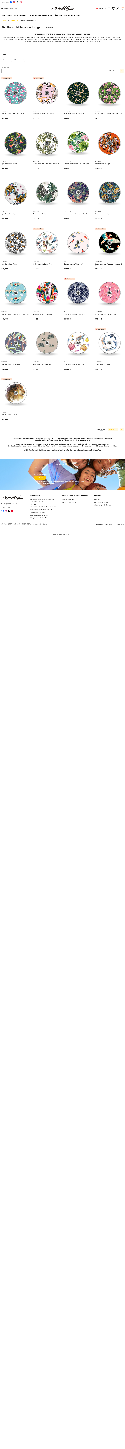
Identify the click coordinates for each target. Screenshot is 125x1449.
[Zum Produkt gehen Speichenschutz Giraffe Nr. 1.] (15, 343)
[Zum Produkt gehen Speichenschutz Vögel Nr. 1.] (78, 243)
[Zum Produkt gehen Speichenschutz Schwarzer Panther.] (78, 193)
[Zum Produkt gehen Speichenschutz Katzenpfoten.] (47, 93)
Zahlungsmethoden (68, 499)
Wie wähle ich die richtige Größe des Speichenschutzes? (42, 500)
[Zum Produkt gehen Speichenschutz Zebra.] (47, 193)
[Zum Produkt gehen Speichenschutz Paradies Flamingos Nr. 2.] (109, 93)
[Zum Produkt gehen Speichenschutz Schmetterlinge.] (78, 93)
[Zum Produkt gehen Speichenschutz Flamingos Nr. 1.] (109, 293)
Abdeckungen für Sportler (102, 505)
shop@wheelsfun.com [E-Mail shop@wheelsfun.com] (10, 8)
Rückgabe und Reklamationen (39, 518)
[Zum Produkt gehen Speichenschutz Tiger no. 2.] (15, 193)
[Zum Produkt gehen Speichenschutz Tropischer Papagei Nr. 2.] (15, 293)
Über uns (97, 499)
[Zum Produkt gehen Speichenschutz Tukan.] (15, 243)
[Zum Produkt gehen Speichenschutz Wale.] (109, 343)
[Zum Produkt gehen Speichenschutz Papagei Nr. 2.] (78, 293)
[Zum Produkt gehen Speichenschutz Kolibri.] (15, 143)
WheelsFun (4, 20)
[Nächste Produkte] (113, 429)
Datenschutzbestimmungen (39, 515)
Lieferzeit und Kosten (69, 502)
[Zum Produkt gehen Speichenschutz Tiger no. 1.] (109, 143)
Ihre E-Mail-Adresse (40, 474)
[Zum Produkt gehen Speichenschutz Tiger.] (109, 193)
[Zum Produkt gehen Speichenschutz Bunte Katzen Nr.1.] (15, 93)
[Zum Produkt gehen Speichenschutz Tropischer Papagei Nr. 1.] (109, 243)
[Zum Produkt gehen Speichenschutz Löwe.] (15, 394)
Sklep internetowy (60, 534)
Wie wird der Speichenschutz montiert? (43, 507)
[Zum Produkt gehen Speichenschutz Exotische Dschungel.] (47, 143)
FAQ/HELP (33, 504)
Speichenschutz (13, 20)
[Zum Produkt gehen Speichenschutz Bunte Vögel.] (47, 243)
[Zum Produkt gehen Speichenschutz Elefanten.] (47, 343)
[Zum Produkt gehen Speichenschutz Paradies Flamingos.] (78, 143)
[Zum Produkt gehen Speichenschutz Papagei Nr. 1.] (47, 293)
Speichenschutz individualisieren (41, 509)
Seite (110, 71)
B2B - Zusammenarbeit (101, 502)
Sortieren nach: (6, 67)
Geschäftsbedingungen (37, 512)
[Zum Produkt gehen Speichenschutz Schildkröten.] (78, 343)
